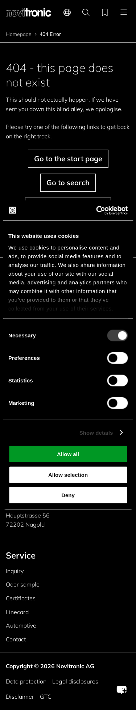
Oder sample (23, 584)
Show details (96, 432)
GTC (45, 696)
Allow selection (68, 474)
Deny (68, 495)
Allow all (68, 454)
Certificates (21, 598)
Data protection (26, 681)
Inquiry (15, 571)
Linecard (17, 612)
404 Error (50, 34)
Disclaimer (20, 696)
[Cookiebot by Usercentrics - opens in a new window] (97, 210)
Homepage (19, 34)
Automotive (21, 625)
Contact (16, 639)
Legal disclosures (75, 681)
